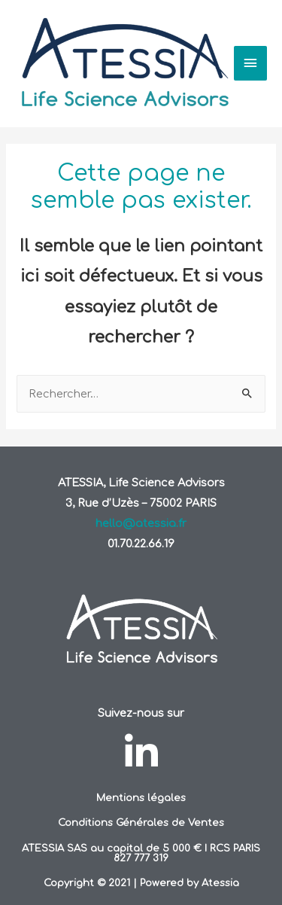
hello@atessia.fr (141, 523)
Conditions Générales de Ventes (141, 822)
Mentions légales (141, 797)
